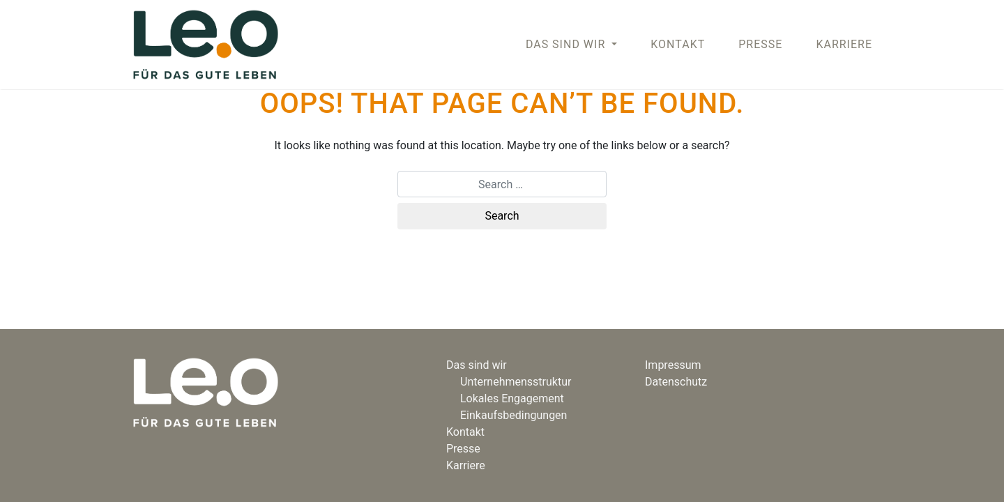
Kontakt (678, 44)
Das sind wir (476, 365)
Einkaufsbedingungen (513, 415)
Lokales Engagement (512, 398)
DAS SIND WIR (567, 44)
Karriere (844, 44)
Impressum (673, 365)
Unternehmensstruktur (515, 381)
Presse (760, 44)
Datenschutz (676, 381)
